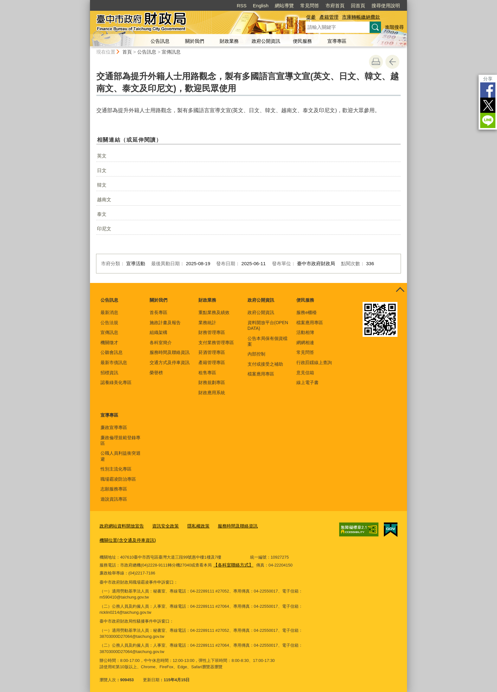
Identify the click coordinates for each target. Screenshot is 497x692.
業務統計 (207, 322)
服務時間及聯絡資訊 (170, 352)
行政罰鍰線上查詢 (314, 362)
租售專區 (207, 372)
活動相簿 (305, 332)
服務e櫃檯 (306, 312)
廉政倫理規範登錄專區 (120, 440)
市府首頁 (335, 5)
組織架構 (158, 332)
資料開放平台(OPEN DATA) (268, 325)
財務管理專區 (211, 332)
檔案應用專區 (261, 373)
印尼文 (104, 228)
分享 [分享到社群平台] (488, 78)
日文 (101, 170)
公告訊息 (160, 41)
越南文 (104, 199)
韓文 (101, 185)
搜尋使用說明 (385, 5)
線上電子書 (307, 382)
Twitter (487, 105)
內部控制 (256, 353)
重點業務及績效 (213, 312)
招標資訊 (109, 372)
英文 (101, 155)
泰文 (101, 214)
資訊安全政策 (161, 525)
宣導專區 (336, 41)
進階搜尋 (394, 27)
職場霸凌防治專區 (118, 479)
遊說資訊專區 (113, 499)
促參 (311, 17)
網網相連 (305, 342)
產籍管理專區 (211, 362)
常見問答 (309, 5)
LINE (487, 120)
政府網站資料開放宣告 (120, 525)
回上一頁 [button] (392, 62)
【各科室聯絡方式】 (231, 562)
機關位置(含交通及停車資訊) (126, 538)
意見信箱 (305, 372)
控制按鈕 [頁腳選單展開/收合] (400, 290)
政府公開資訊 (266, 41)
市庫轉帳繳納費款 (361, 17)
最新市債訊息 (113, 362)
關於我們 (194, 41)
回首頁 (358, 5)
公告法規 (109, 322)
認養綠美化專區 (116, 382)
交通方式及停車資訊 (170, 362)
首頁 (127, 51)
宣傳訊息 (171, 51)
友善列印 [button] (376, 62)
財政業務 (229, 41)
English (260, 5)
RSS (242, 5)
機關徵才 (109, 342)
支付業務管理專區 (216, 342)
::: (87, 2)
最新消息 (109, 312)
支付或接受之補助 (265, 364)
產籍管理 (329, 17)
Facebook (487, 90)
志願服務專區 (113, 488)
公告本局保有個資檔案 (267, 341)
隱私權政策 (192, 525)
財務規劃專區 (211, 382)
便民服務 (302, 41)
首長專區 (158, 312)
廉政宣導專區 (113, 427)
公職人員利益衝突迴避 (120, 456)
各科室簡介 (161, 342)
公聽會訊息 (111, 352)
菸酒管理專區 (211, 352)
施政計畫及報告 (165, 322)
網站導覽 (284, 5)
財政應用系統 (211, 392)
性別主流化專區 (116, 468)
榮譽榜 (156, 372)
